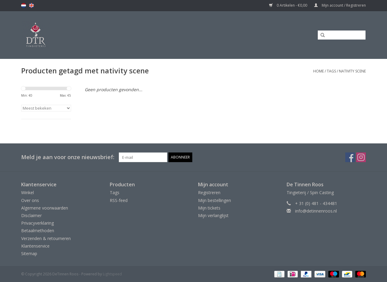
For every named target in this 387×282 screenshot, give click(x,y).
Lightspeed (112, 274)
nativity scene (352, 71)
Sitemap (29, 253)
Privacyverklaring (37, 223)
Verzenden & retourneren (46, 238)
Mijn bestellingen (214, 200)
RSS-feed (119, 200)
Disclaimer (31, 215)
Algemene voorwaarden (44, 208)
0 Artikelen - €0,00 (288, 5)
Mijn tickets (209, 208)
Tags (331, 71)
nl (23, 5)
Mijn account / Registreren (340, 5)
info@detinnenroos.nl (316, 211)
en (31, 5)
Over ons (30, 200)
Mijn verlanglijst (213, 215)
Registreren (209, 192)
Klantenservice (35, 246)
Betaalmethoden (37, 230)
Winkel (27, 192)
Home (318, 71)
